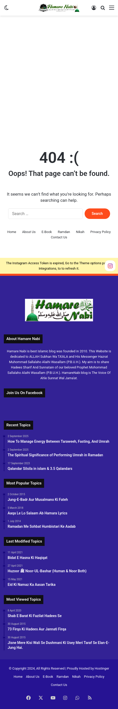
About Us (29, 232)
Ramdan (64, 232)
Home (11, 232)
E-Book (47, 232)
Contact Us (59, 237)
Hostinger (102, 668)
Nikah (80, 232)
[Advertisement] (59, 80)
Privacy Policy (100, 232)
